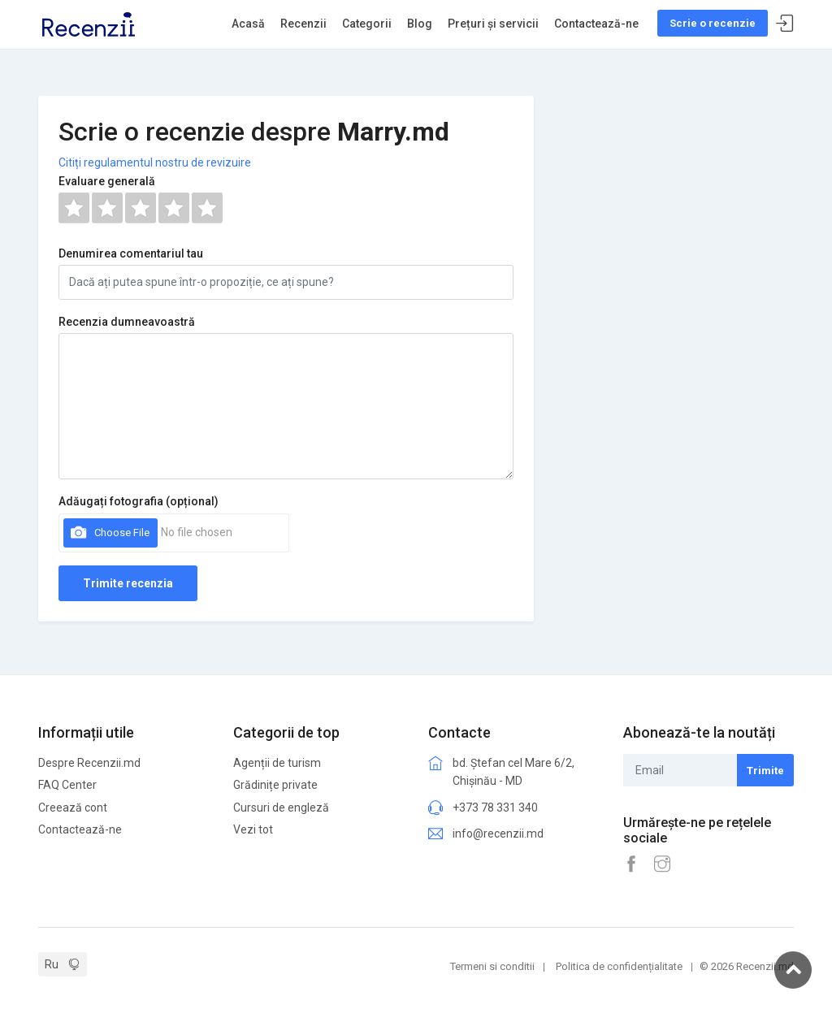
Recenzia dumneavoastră (126, 321)
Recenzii (303, 23)
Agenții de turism (277, 762)
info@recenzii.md (498, 833)
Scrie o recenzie (713, 23)
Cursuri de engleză (281, 807)
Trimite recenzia (128, 583)
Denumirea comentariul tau (130, 253)
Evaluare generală (106, 181)
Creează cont (72, 807)
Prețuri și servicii (493, 23)
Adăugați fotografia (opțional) (138, 501)
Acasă (248, 23)
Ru (51, 964)
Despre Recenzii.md (89, 762)
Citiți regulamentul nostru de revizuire (154, 162)
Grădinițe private (275, 784)
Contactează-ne (596, 23)
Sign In (785, 24)
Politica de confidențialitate (619, 966)
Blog (419, 23)
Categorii (367, 23)
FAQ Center (67, 784)
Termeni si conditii (492, 966)
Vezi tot (253, 829)
